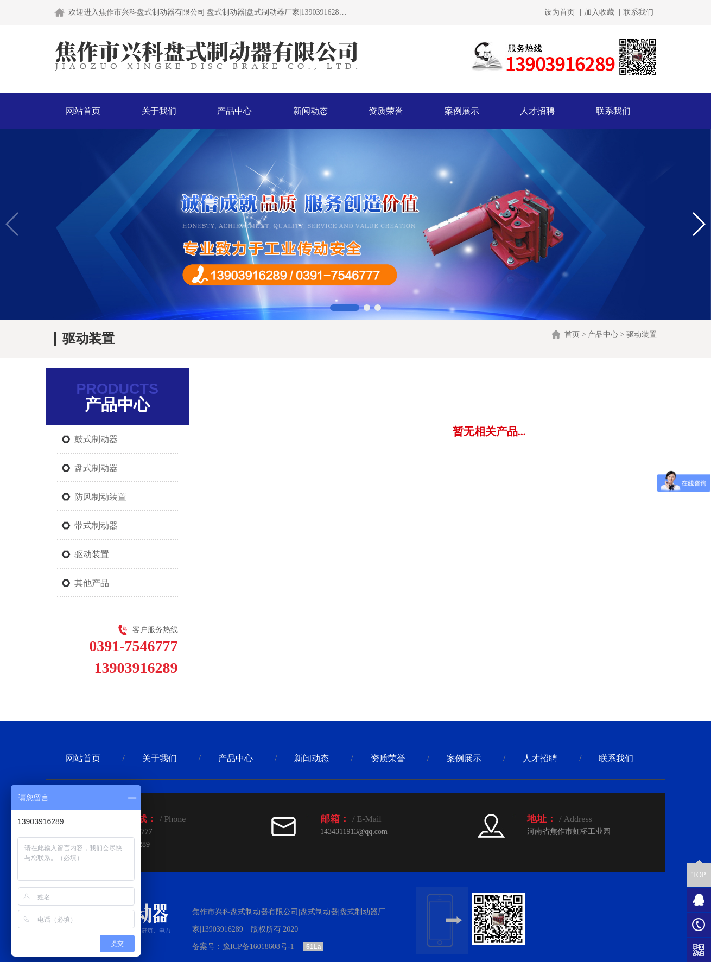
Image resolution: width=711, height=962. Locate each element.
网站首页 (83, 111)
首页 (572, 334)
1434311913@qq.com (354, 831)
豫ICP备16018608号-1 (258, 946)
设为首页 (559, 12)
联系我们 (638, 12)
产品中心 (234, 111)
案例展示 (462, 111)
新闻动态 (310, 111)
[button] (344, 307)
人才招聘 (537, 111)
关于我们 (159, 111)
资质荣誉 (386, 111)
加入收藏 (599, 12)
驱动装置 (641, 334)
